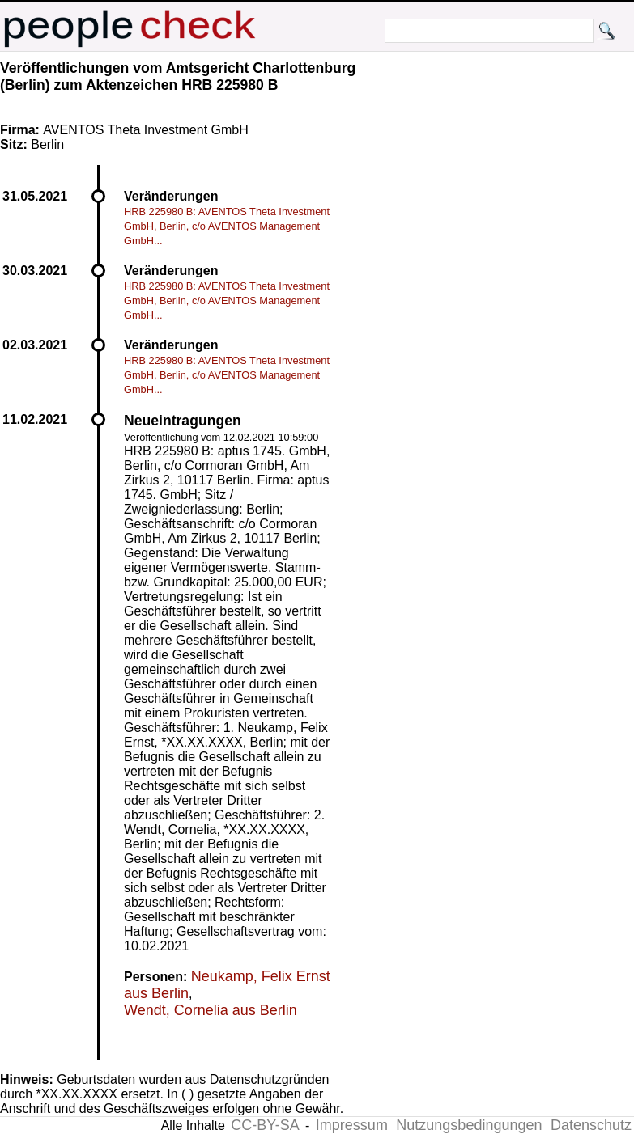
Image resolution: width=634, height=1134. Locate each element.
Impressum (352, 1125)
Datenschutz (591, 1125)
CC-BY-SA (265, 1125)
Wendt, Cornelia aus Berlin (210, 1010)
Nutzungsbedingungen (469, 1125)
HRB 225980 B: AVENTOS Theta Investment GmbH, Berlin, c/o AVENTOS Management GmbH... (227, 226)
